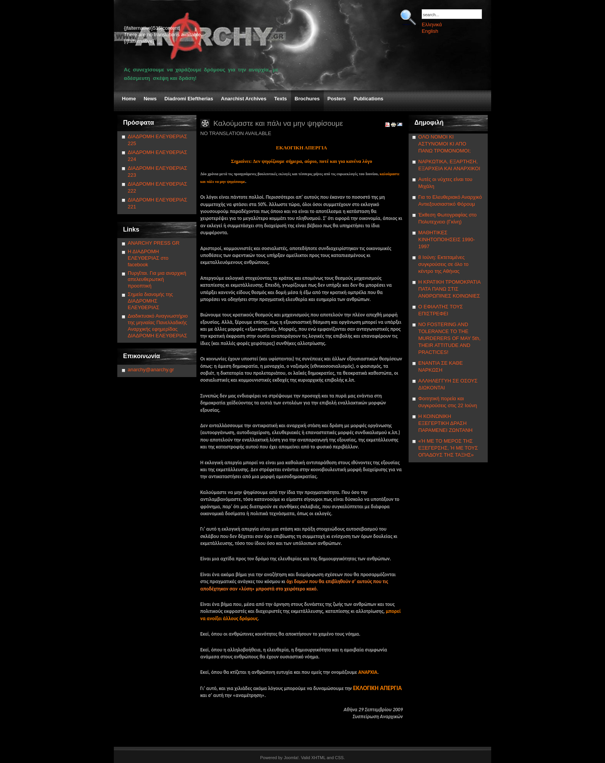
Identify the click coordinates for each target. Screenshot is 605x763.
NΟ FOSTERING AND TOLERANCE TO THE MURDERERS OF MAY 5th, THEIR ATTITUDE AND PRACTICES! (449, 338)
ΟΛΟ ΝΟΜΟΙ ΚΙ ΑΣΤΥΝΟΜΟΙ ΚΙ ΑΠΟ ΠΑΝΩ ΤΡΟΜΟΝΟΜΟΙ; (444, 144)
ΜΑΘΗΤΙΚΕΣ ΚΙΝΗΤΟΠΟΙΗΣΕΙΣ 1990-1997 (446, 239)
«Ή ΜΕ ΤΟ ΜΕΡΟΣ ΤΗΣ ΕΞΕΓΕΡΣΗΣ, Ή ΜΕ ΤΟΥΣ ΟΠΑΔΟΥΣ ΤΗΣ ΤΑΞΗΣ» (448, 448)
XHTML (318, 757)
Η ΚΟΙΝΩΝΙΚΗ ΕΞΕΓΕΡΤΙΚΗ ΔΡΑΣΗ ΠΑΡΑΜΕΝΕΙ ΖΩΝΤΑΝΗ (445, 423)
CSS (339, 757)
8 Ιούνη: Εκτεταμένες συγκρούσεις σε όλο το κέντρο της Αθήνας (443, 264)
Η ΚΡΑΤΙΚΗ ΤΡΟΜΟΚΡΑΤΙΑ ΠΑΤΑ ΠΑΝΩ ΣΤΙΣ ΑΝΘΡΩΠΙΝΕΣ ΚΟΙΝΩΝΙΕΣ (449, 289)
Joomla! (291, 757)
